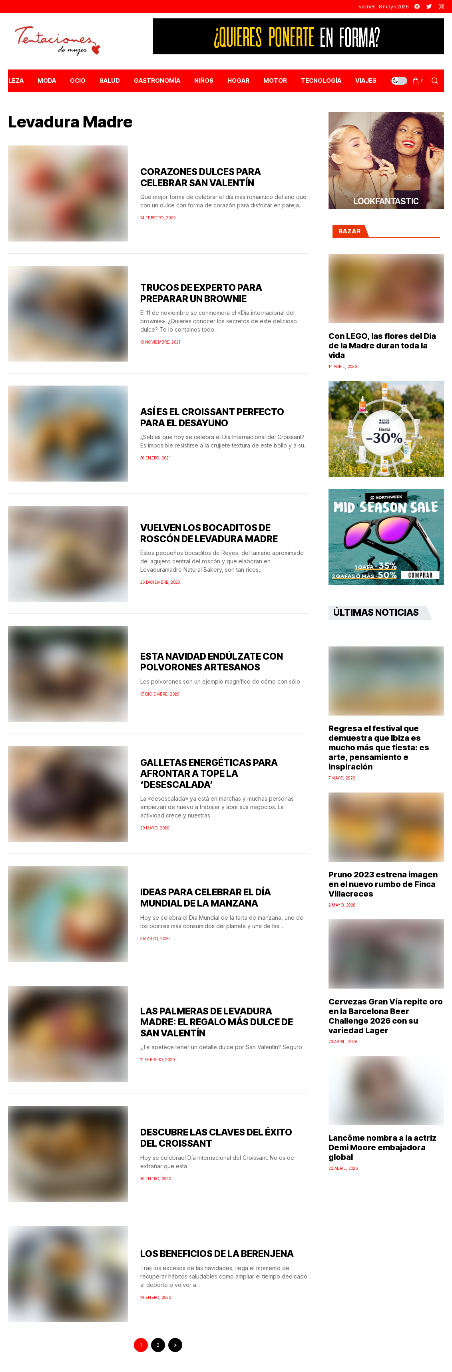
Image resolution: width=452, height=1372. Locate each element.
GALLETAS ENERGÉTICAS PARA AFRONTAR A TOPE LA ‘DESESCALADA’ (209, 773)
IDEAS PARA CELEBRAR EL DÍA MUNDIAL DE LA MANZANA (205, 898)
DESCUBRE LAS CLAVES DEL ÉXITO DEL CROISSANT (216, 1138)
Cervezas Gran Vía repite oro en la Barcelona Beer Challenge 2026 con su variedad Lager (386, 1016)
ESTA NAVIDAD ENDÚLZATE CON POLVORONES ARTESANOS (211, 662)
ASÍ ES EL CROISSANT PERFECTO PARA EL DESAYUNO (212, 417)
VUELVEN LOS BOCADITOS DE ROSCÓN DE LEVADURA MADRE (209, 533)
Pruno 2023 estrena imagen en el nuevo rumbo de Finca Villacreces (383, 884)
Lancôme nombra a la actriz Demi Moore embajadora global (382, 1147)
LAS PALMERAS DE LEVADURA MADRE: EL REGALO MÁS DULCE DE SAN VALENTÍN (216, 1022)
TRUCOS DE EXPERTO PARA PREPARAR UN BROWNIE (201, 293)
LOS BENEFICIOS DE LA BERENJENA (217, 1253)
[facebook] (417, 6)
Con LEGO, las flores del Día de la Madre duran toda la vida (382, 345)
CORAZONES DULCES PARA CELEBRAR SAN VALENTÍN (200, 177)
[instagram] (441, 6)
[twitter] (429, 6)
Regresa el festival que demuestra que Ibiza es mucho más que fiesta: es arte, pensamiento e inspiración (379, 748)
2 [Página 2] (158, 1345)
